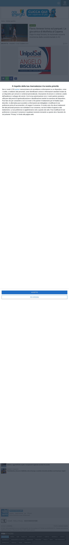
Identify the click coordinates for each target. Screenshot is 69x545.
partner (17, 89)
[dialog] (34, 272)
